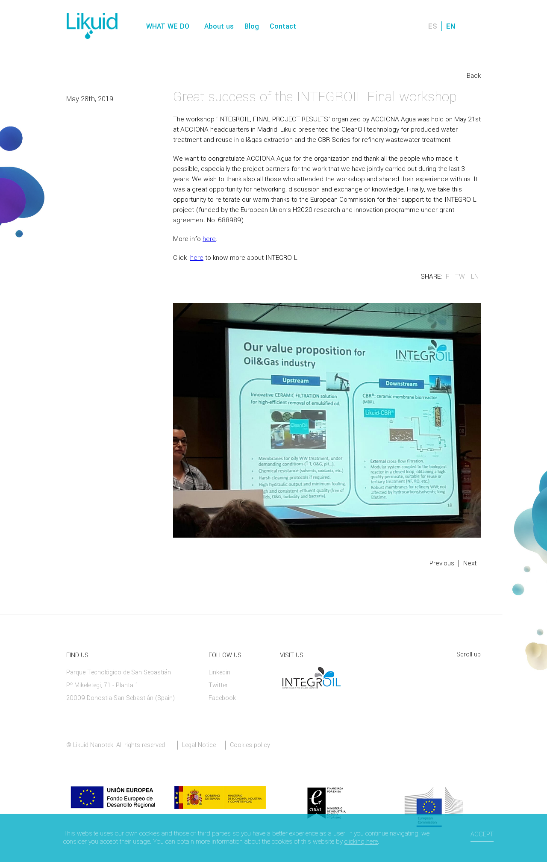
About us (219, 26)
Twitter (218, 685)
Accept (482, 834)
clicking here (361, 841)
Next (469, 563)
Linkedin (219, 672)
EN (450, 26)
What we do (167, 26)
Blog (251, 26)
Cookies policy (250, 745)
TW (460, 276)
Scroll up (468, 654)
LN (475, 276)
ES (432, 26)
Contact (283, 26)
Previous (441, 563)
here (209, 239)
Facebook (222, 698)
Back (474, 75)
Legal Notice (199, 745)
